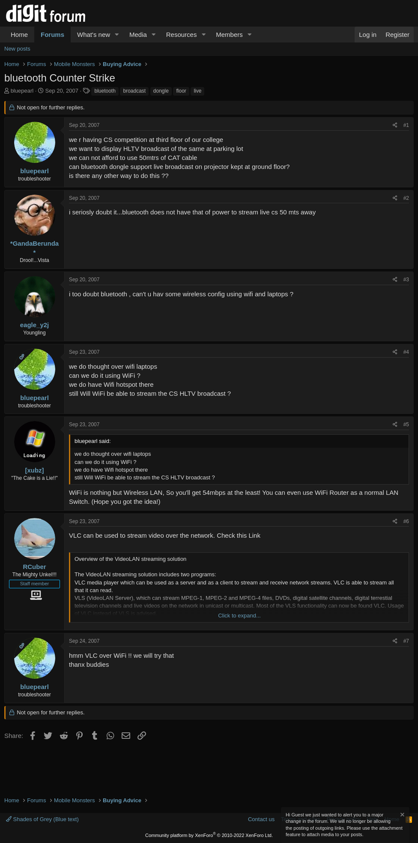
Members (229, 34)
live (197, 91)
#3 (406, 280)
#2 (406, 198)
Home (19, 34)
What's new (93, 34)
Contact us (261, 819)
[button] (117, 34)
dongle (161, 91)
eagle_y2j (34, 324)
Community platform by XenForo (209, 835)
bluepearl (22, 90)
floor (181, 91)
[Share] (395, 125)
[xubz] (34, 470)
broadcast (134, 91)
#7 (406, 641)
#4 (406, 352)
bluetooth (104, 91)
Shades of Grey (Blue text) (42, 819)
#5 (406, 425)
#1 (406, 125)
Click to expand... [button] (239, 615)
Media (138, 34)
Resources (181, 34)
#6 (406, 521)
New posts (17, 48)
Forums (52, 34)
